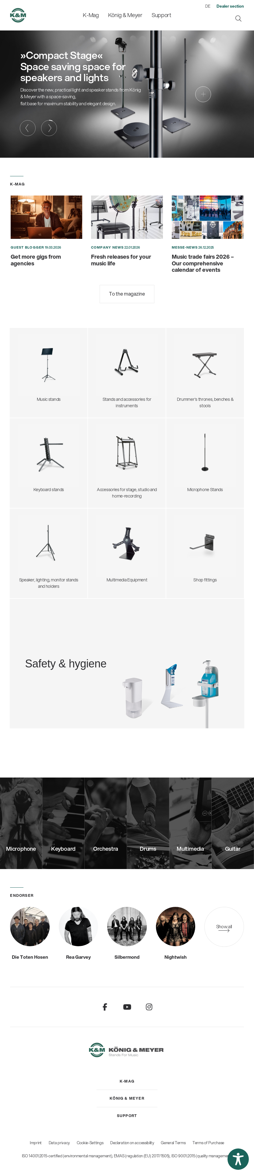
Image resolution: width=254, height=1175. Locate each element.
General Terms (173, 1142)
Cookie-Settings (90, 1142)
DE (207, 6)
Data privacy (59, 1142)
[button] (238, 1159)
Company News (107, 247)
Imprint (36, 1142)
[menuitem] (91, 15)
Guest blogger (27, 247)
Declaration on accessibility (132, 1142)
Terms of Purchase (208, 1142)
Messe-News (185, 247)
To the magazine (127, 293)
